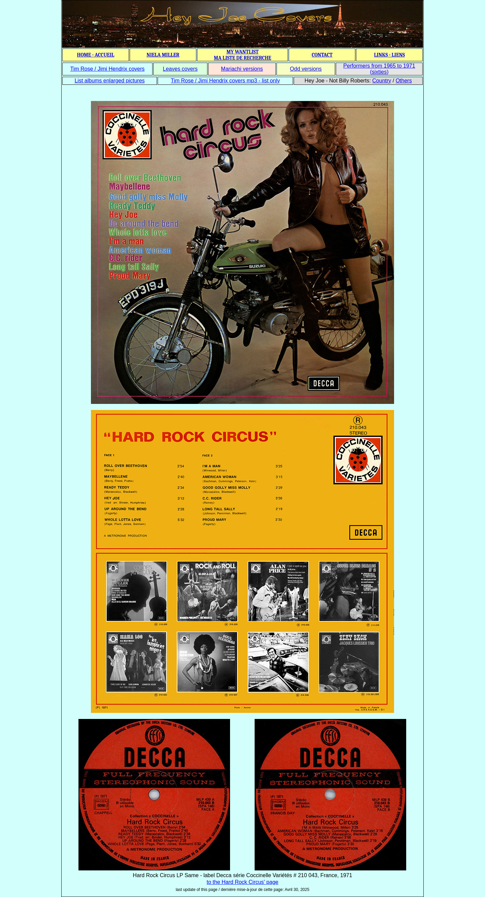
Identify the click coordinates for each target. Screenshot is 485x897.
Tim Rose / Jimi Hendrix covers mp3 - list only (225, 80)
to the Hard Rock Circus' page (243, 882)
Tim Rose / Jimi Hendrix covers (107, 69)
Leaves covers (180, 69)
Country (381, 80)
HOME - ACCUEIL (96, 55)
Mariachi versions (242, 69)
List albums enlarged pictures (109, 80)
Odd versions (306, 69)
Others (404, 80)
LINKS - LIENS (389, 55)
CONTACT (322, 55)
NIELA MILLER (163, 55)
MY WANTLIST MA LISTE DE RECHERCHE (242, 55)
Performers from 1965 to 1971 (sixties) (379, 69)
